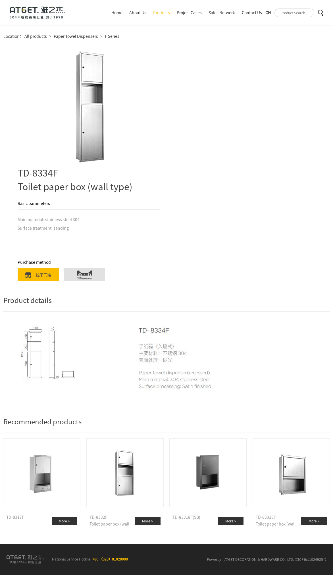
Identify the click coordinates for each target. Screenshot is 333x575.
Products (161, 13)
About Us (137, 13)
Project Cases (189, 13)
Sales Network (222, 13)
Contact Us (252, 13)
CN (268, 13)
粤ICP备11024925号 (310, 559)
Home (116, 13)
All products (35, 36)
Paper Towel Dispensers (76, 36)
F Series (112, 36)
